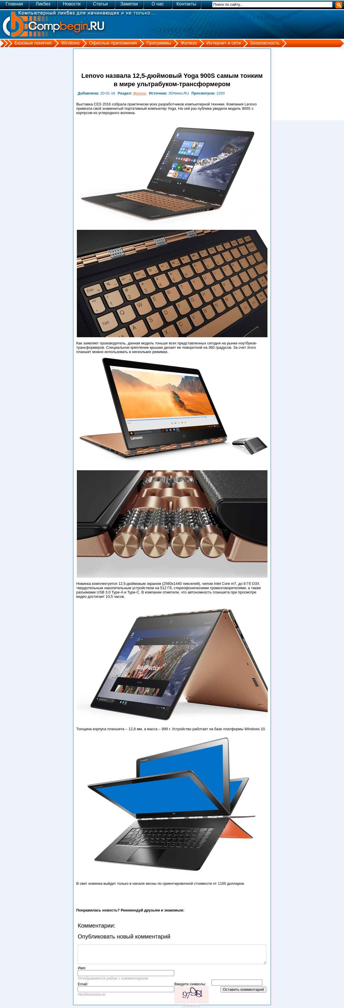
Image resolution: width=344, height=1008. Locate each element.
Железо (189, 43)
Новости (72, 3)
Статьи (100, 3)
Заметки (129, 3)
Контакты (186, 3)
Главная (14, 3)
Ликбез (43, 3)
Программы (158, 43)
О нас (158, 3)
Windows (70, 43)
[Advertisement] (308, 84)
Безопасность (265, 43)
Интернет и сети (223, 43)
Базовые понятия (33, 43)
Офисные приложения (113, 43)
